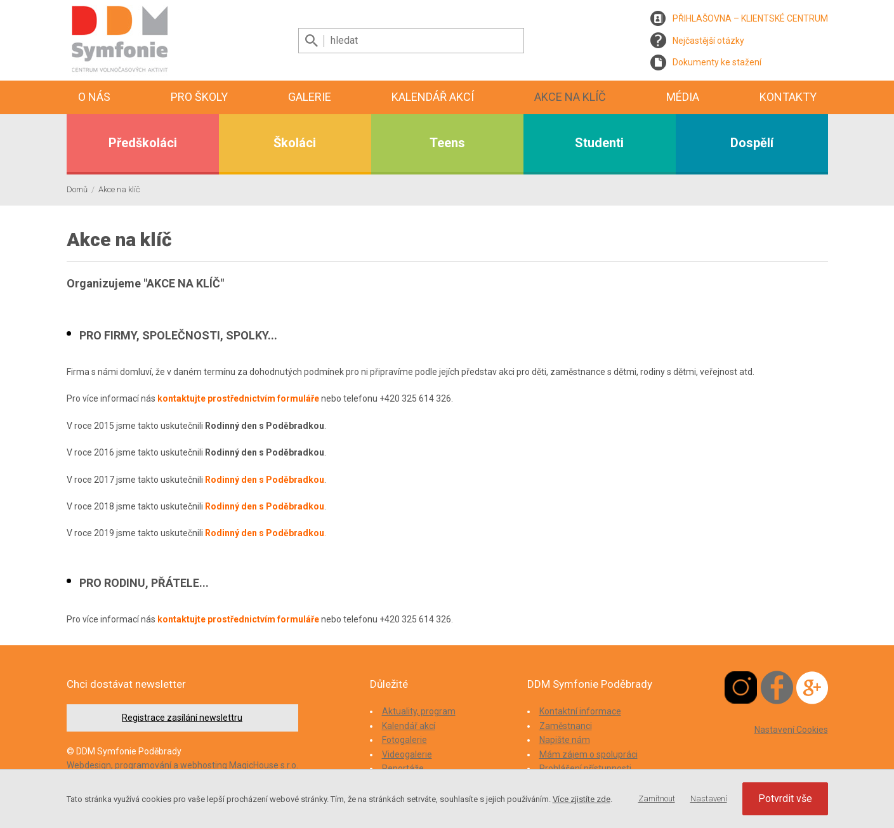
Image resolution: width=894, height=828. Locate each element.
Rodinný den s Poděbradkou (264, 480)
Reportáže (403, 768)
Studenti (599, 142)
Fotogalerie (404, 740)
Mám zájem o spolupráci (588, 754)
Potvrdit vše (785, 798)
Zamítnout (656, 798)
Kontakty (788, 96)
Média (682, 96)
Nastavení (708, 798)
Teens (447, 142)
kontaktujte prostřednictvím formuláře (238, 398)
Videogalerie (407, 754)
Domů (77, 189)
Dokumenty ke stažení (717, 62)
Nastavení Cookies (791, 730)
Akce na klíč (570, 96)
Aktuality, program (419, 711)
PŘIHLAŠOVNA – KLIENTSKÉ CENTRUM (750, 18)
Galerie (309, 96)
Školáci (294, 142)
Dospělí (751, 142)
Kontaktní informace (580, 711)
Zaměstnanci (565, 726)
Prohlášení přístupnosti (585, 768)
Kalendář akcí (432, 96)
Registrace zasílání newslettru (182, 718)
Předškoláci (142, 142)
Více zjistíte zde (581, 799)
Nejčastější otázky (708, 41)
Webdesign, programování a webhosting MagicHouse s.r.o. (182, 765)
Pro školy (199, 96)
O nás (94, 96)
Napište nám (564, 740)
